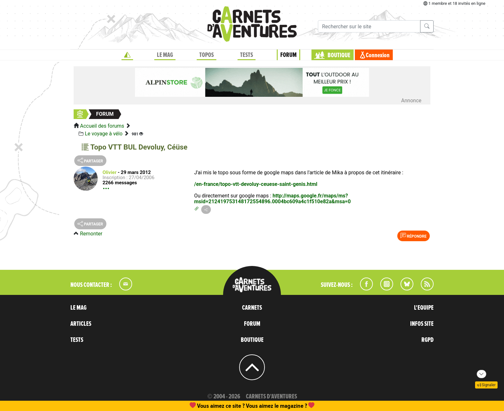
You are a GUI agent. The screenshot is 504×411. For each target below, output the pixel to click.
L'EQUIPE (424, 308)
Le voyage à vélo (103, 134)
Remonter (91, 234)
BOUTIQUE (339, 55)
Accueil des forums (102, 126)
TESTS (246, 55)
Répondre (414, 236)
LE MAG (165, 55)
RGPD (427, 340)
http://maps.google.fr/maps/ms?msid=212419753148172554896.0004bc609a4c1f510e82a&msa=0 (272, 199)
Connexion (378, 55)
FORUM (288, 55)
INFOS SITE (422, 324)
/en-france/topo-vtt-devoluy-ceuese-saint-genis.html (255, 184)
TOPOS (206, 55)
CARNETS (252, 308)
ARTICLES (80, 324)
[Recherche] (369, 26)
